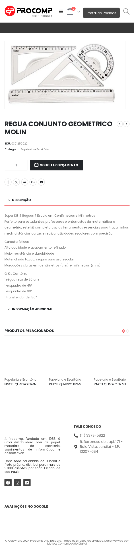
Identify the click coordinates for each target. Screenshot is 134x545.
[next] (126, 124)
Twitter (16, 182)
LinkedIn (24, 182)
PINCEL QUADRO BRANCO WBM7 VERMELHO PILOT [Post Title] (84, 384)
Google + (33, 182)
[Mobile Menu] (61, 11)
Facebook (8, 182)
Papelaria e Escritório (35, 149)
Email (41, 182)
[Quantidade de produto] (16, 165)
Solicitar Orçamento (59, 165)
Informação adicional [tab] (32, 309)
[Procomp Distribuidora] (102, 473)
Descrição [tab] (21, 200)
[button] (126, 11)
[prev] (120, 124)
